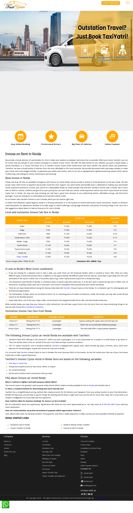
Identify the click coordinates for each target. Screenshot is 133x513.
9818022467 (88, 477)
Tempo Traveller (22, 257)
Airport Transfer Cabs (49, 473)
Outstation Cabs (48, 448)
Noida (91, 385)
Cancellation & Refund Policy (90, 448)
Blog (5, 455)
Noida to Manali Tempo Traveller (76, 425)
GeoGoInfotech (100, 498)
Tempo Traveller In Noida (20, 428)
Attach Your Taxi (9, 452)
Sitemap (83, 462)
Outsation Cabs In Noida (20, 425)
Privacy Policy (85, 445)
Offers (82, 459)
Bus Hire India (47, 462)
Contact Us (8, 445)
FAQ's (82, 455)
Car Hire (45, 441)
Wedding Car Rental (49, 459)
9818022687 (88, 473)
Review (6, 448)
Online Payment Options (89, 466)
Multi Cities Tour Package (51, 455)
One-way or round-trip (18, 363)
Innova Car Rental (48, 466)
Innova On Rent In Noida (73, 428)
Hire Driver (46, 469)
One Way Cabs (47, 452)
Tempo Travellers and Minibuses (53, 476)
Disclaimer (84, 452)
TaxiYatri (67, 288)
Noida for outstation (35, 307)
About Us (7, 441)
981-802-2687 (109, 404)
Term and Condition (87, 441)
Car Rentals (46, 445)
